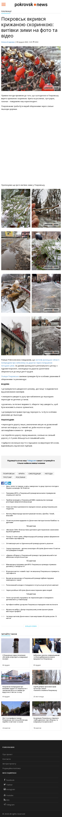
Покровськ (8, 473)
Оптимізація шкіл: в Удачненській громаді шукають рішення (29, 543)
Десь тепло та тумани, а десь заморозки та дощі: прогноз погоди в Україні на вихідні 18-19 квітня (32, 487)
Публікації (6, 11)
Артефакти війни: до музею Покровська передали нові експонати (32, 604)
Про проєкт (7, 754)
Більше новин (31, 626)
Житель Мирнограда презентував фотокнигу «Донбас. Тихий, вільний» (30, 514)
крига (21, 473)
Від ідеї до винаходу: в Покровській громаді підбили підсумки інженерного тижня (30, 579)
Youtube (8, 795)
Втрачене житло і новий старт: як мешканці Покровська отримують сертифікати (32, 572)
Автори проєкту (9, 763)
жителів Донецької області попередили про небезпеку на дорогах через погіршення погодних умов (30, 363)
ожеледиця (35, 473)
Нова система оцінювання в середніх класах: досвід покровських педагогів (31, 508)
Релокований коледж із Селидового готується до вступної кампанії (32, 585)
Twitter (8, 784)
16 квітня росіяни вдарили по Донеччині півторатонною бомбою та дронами (32, 521)
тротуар (7, 477)
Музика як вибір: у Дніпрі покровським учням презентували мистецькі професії (29, 610)
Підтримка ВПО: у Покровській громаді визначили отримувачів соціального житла (31, 494)
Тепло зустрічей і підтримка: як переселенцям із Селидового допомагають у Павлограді (29, 598)
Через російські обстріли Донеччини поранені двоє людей (29, 590)
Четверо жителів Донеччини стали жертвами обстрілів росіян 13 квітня (31, 617)
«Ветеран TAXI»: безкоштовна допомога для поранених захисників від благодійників (32, 531)
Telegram (31, 460)
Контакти (6, 759)
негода (48, 473)
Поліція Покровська (10, 376)
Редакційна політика (11, 768)
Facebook (9, 780)
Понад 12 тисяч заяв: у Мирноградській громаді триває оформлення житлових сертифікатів (32, 537)
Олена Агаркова (8, 42)
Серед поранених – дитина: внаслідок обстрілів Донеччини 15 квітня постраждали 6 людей (33, 549)
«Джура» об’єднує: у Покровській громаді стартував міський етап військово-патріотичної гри (31, 556)
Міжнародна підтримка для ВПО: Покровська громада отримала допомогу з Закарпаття (31, 565)
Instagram (9, 789)
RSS (6, 800)
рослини (20, 477)
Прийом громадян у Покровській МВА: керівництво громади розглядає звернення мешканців (29, 501)
